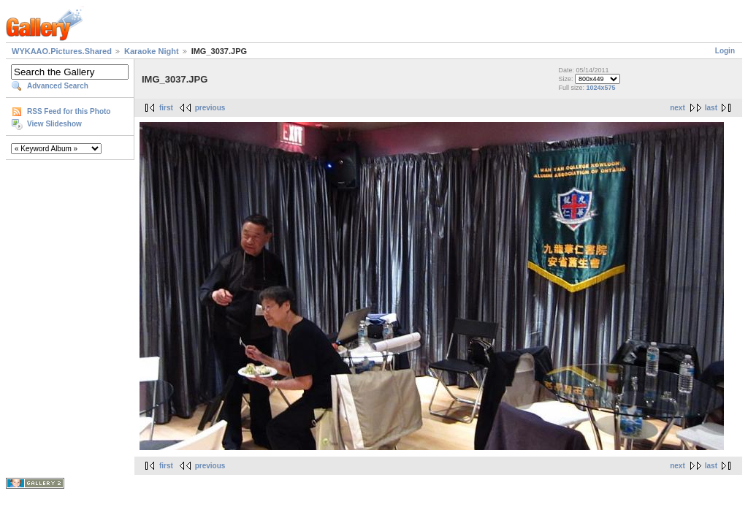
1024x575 (600, 87)
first (166, 108)
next (677, 108)
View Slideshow (54, 124)
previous (210, 108)
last (711, 108)
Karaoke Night (151, 51)
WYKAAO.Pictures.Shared (62, 51)
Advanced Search (57, 86)
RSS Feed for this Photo (68, 111)
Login (725, 51)
